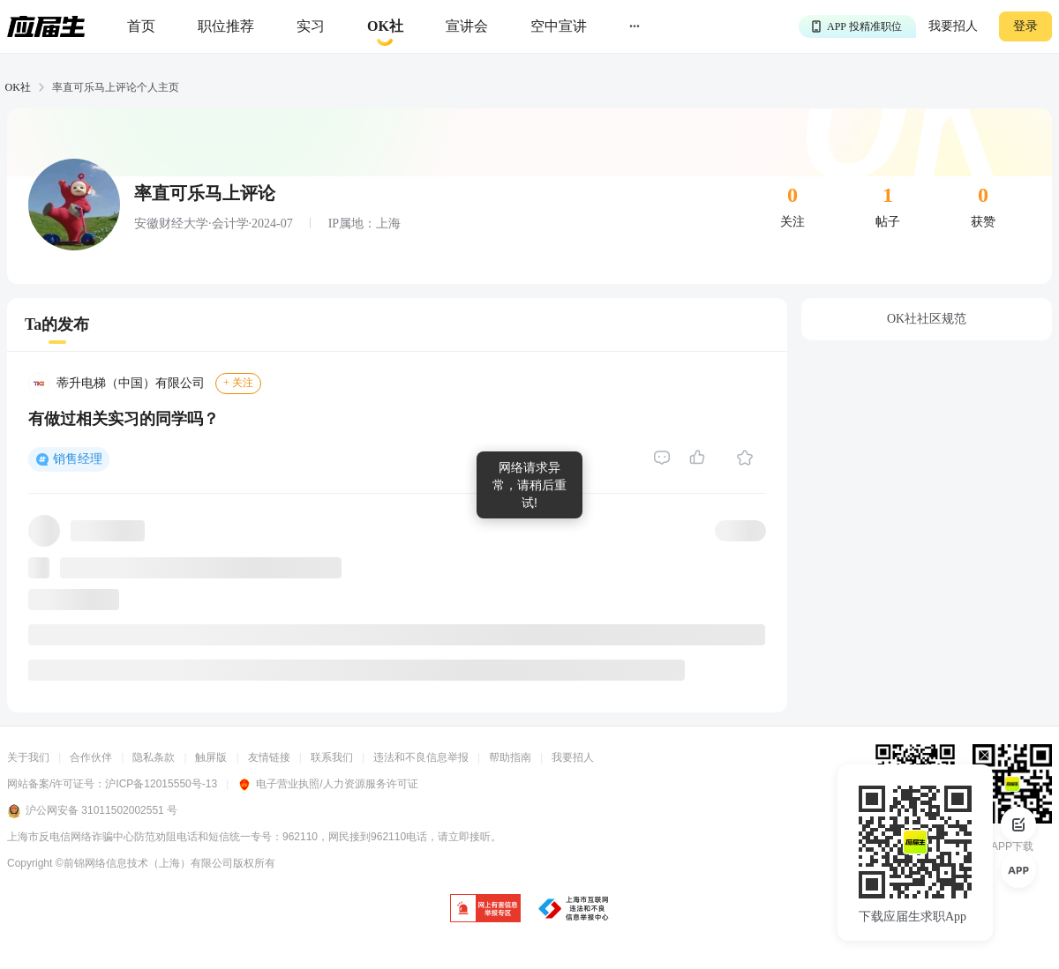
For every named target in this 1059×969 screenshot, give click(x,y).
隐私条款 (153, 757)
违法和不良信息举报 (421, 757)
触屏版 (211, 757)
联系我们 (332, 757)
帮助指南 (510, 757)
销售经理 (77, 459)
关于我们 (28, 757)
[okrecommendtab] (385, 27)
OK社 (18, 87)
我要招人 (953, 26)
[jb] (485, 909)
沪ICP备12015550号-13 (161, 784)
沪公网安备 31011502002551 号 (92, 811)
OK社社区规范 (926, 318)
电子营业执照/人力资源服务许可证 (327, 784)
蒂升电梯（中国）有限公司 (130, 383)
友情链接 (269, 757)
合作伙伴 (91, 757)
